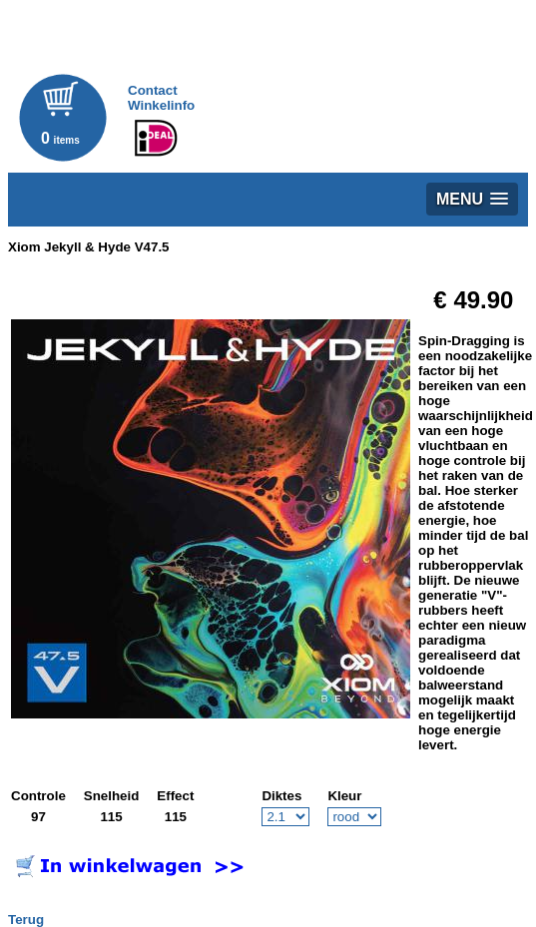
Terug (26, 919)
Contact (153, 90)
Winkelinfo (161, 105)
